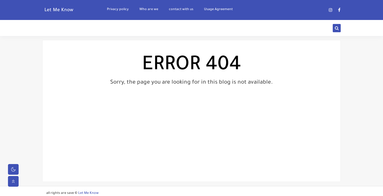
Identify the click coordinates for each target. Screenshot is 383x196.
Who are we (148, 9)
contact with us (181, 9)
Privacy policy (118, 9)
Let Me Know (58, 10)
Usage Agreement (218, 9)
